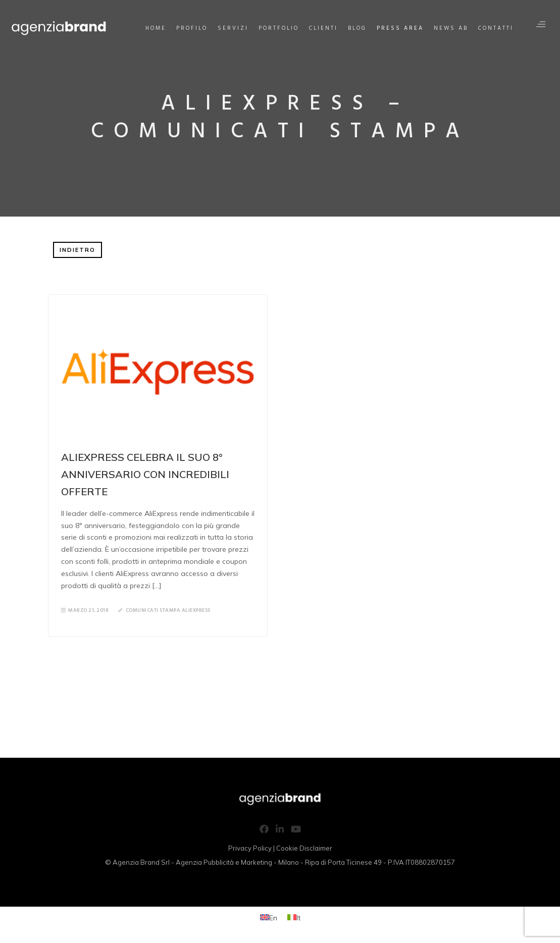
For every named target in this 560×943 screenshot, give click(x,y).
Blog (356, 28)
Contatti (495, 28)
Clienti (323, 28)
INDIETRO (77, 249)
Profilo (191, 28)
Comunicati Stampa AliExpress (168, 610)
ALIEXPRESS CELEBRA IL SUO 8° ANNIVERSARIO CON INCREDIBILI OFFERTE (145, 474)
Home (155, 28)
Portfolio (278, 28)
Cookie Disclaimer (304, 848)
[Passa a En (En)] (268, 917)
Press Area (399, 28)
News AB (450, 28)
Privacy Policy (250, 848)
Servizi (232, 28)
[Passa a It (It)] (294, 917)
